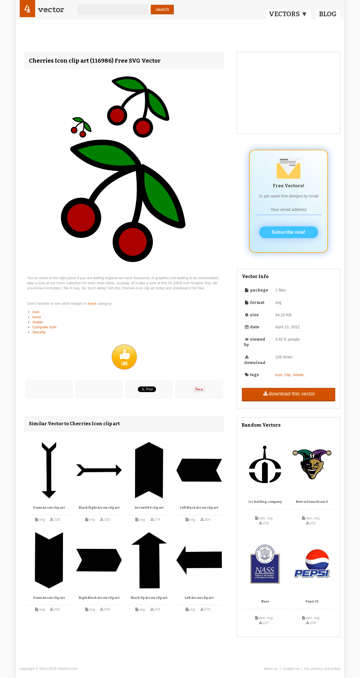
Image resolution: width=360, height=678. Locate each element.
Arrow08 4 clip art (149, 507)
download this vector (288, 394)
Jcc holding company (265, 502)
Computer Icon (44, 327)
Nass (265, 601)
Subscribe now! (288, 232)
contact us (291, 668)
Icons (93, 303)
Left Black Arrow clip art (199, 507)
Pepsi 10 (312, 601)
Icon (35, 312)
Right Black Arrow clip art (99, 598)
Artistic (298, 375)
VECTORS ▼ (288, 14)
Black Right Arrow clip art (99, 507)
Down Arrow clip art (49, 507)
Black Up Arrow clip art (149, 598)
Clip (287, 375)
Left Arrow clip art (199, 598)
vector (51, 9)
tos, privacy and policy (322, 668)
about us (271, 668)
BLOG (328, 14)
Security (39, 332)
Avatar (37, 322)
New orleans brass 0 (312, 502)
